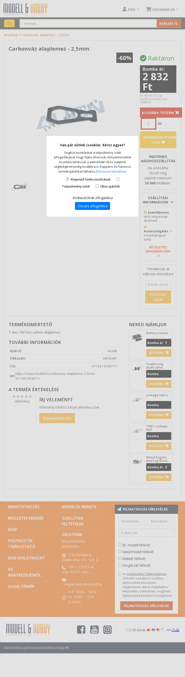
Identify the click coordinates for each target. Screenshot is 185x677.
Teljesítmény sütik (76, 186)
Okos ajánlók (110, 186)
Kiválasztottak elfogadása (93, 197)
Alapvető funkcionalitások (90, 179)
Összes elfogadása (92, 206)
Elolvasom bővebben (111, 171)
